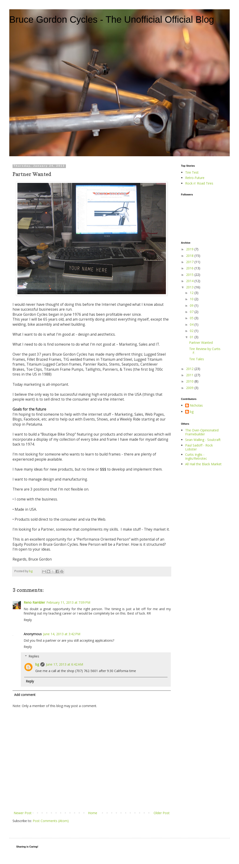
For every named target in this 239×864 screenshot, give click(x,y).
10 (192, 299)
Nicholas (196, 406)
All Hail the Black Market (203, 464)
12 (192, 292)
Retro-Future (194, 177)
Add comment (25, 694)
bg (37, 664)
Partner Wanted (201, 342)
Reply (28, 620)
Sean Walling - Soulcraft (203, 439)
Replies (34, 656)
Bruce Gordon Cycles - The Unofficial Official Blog (111, 19)
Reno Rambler (34, 602)
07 (192, 311)
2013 (190, 287)
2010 (190, 381)
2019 (190, 249)
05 (192, 318)
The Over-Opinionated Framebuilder (202, 432)
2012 (190, 369)
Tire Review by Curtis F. (204, 351)
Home (92, 813)
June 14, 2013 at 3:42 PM (61, 634)
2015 (190, 274)
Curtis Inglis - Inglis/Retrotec (196, 456)
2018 (190, 255)
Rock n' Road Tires (199, 183)
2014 (190, 281)
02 (192, 330)
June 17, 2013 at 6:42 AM (64, 664)
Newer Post (23, 813)
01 (192, 337)
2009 (190, 388)
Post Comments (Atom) (51, 821)
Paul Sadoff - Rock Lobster (199, 447)
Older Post (162, 813)
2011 (190, 375)
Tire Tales (196, 359)
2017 (190, 262)
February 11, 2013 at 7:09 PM (68, 602)
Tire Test (192, 172)
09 (192, 305)
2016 (190, 268)
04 (192, 324)
